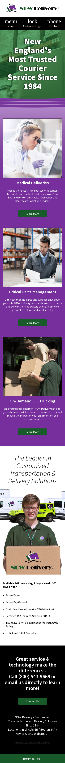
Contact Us (32, 701)
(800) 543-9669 (34, 676)
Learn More (32, 214)
